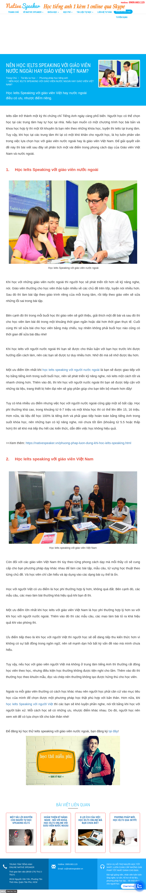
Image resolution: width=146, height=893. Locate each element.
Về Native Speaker (33, 12)
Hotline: (133, 2)
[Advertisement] (73, 34)
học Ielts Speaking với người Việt (29, 704)
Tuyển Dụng (121, 17)
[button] (21, 820)
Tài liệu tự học (28, 78)
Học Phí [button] (67, 12)
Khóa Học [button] (53, 12)
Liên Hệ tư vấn (105, 12)
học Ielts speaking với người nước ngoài (71, 370)
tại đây (113, 731)
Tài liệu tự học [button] (85, 12)
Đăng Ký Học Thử (123, 12)
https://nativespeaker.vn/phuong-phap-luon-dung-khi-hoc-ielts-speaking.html (78, 443)
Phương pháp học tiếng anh (53, 78)
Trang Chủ (13, 12)
